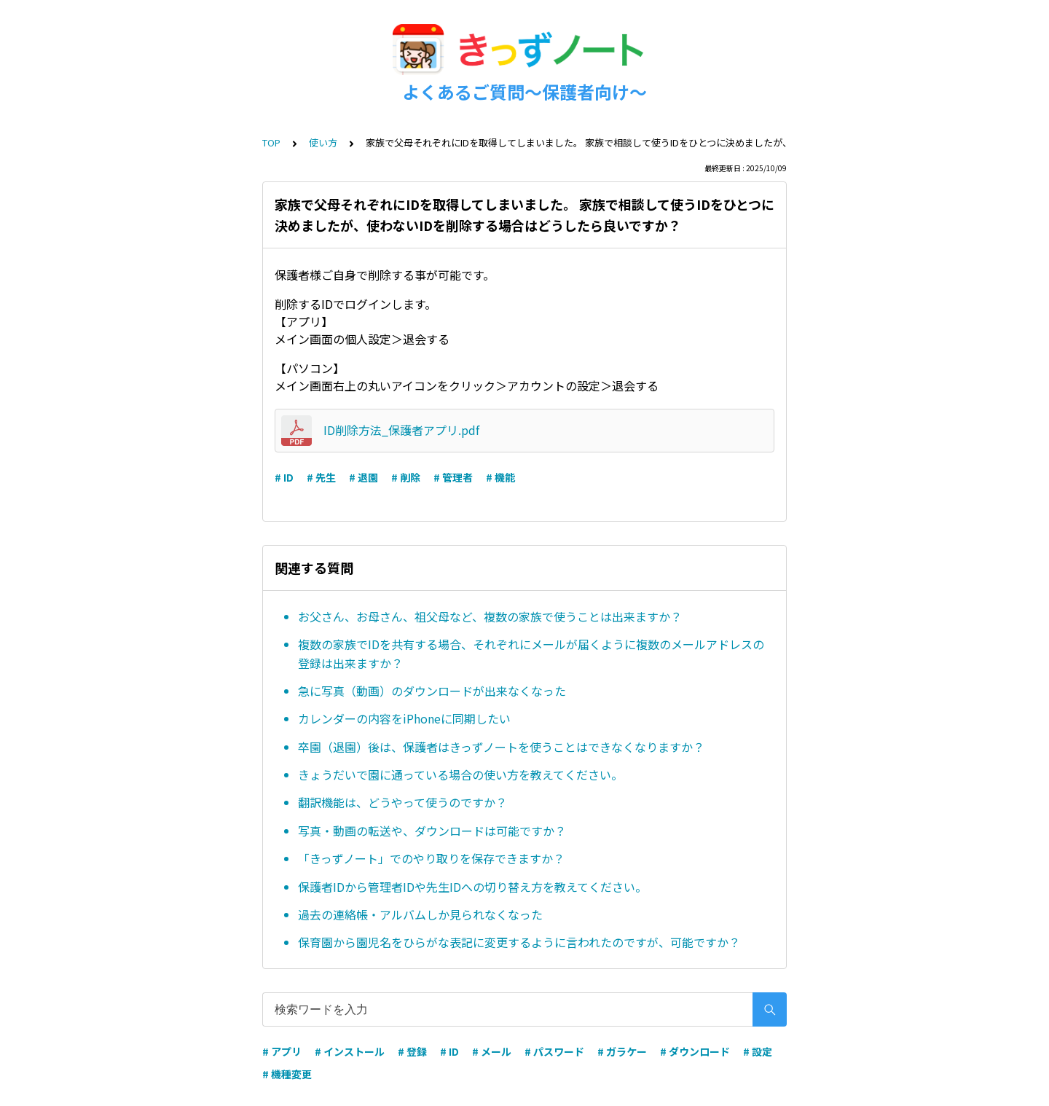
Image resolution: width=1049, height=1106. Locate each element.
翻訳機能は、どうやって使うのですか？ (402, 802)
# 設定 (757, 1051)
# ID (284, 477)
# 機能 (500, 477)
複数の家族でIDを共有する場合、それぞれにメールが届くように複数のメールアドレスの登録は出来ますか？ (531, 653)
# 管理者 (453, 477)
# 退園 (363, 477)
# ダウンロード (695, 1051)
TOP (271, 142)
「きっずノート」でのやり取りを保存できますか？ (431, 858)
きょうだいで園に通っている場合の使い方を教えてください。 (460, 774)
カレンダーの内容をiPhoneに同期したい (404, 718)
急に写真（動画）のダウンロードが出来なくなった (432, 690)
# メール (491, 1051)
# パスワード (554, 1051)
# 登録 (412, 1051)
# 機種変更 (287, 1074)
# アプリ (282, 1051)
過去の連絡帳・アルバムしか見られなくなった (420, 914)
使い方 (323, 142)
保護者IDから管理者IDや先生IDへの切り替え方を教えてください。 (472, 886)
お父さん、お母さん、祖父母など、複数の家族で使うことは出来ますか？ (490, 616)
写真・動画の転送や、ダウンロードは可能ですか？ (432, 830)
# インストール (350, 1051)
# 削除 (405, 477)
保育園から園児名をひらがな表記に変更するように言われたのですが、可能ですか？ (519, 942)
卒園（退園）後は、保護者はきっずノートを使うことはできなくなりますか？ (501, 747)
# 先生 (321, 477)
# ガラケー (622, 1051)
